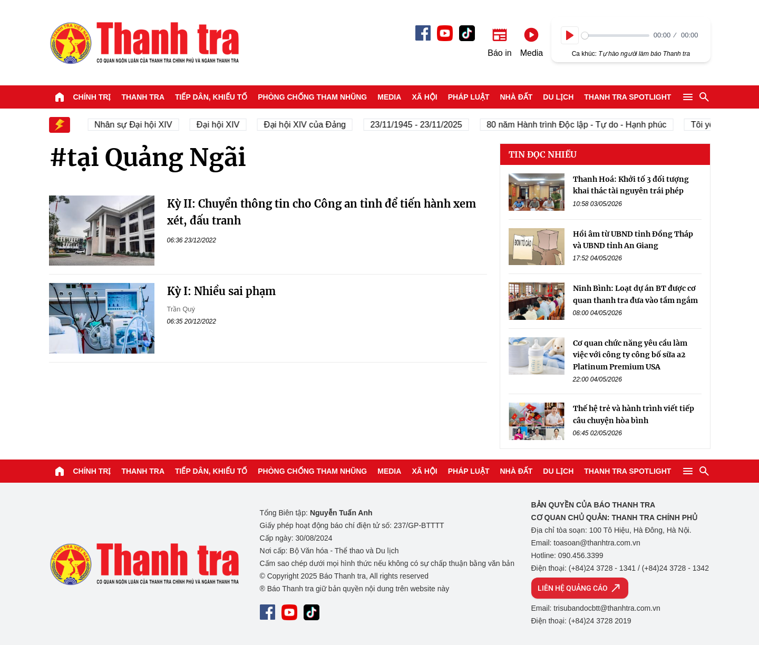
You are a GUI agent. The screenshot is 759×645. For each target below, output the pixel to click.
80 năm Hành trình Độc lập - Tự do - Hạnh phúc (582, 124)
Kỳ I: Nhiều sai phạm (221, 291)
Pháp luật (469, 97)
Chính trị (92, 97)
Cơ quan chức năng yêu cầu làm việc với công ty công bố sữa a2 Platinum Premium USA (630, 355)
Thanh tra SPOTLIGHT (627, 97)
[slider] (615, 36)
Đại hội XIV (223, 124)
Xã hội (424, 97)
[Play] (570, 35)
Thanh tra (142, 97)
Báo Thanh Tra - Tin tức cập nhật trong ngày (144, 42)
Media (389, 97)
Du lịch (558, 97)
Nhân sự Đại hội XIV (139, 124)
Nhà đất (516, 97)
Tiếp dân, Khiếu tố (211, 97)
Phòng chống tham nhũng (312, 97)
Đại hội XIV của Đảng (311, 124)
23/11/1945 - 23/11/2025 (422, 124)
